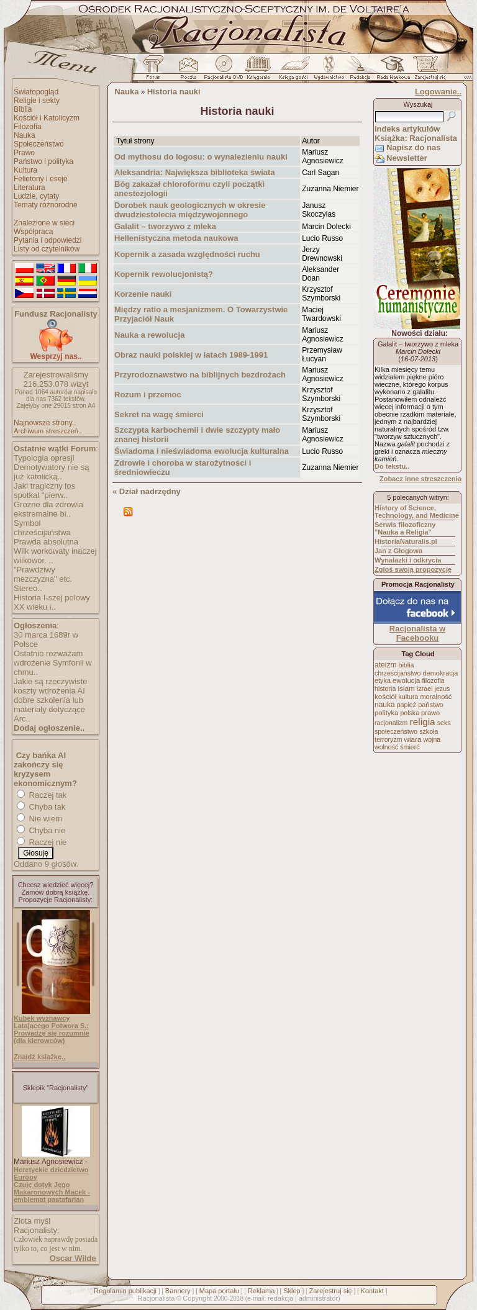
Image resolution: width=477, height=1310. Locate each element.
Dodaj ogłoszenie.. (49, 728)
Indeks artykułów (407, 128)
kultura (408, 696)
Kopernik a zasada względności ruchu (187, 254)
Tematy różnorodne (46, 205)
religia (422, 721)
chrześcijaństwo (397, 673)
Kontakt (372, 1290)
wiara (412, 739)
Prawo (24, 152)
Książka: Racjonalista (416, 138)
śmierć (409, 747)
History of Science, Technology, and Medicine (417, 511)
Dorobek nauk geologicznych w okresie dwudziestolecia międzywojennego (189, 210)
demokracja (440, 673)
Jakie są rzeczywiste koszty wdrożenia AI (50, 686)
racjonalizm (391, 722)
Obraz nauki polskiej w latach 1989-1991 (191, 354)
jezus (442, 688)
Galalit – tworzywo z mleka (165, 226)
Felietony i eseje (41, 178)
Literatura (29, 187)
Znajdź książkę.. (39, 1056)
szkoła (428, 731)
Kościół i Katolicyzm (47, 118)
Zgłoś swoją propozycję (413, 569)
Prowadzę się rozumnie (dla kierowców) (51, 1036)
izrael (425, 688)
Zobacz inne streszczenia (420, 478)
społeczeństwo (396, 731)
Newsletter (406, 158)
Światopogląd (36, 92)
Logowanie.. (438, 91)
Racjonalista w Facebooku (417, 633)
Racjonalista (156, 1298)
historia (385, 688)
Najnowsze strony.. (45, 422)
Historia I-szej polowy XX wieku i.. (52, 602)
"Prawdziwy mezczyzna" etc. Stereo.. (43, 579)
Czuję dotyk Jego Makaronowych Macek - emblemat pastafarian (52, 1192)
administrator (318, 1298)
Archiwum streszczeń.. (48, 431)
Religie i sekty (37, 100)
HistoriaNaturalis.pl (406, 541)
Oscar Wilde (73, 1258)
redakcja (281, 1298)
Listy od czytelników (47, 249)
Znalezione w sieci (44, 223)
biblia (406, 665)
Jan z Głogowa (398, 550)
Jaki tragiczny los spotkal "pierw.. (44, 490)
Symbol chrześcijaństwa (42, 527)
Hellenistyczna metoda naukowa (176, 238)
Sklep (292, 1290)
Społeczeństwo (39, 144)
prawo (430, 712)
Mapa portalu (219, 1290)
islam (406, 688)
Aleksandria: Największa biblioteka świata (194, 172)
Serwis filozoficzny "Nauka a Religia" (405, 528)
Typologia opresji (44, 458)
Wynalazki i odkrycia (408, 560)
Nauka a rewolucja (149, 335)
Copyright (197, 1298)
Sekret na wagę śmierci (159, 414)
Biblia (23, 109)
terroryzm (388, 739)
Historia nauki (174, 91)
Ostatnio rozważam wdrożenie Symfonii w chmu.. (53, 663)
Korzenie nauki (142, 294)
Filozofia (28, 126)
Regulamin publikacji (125, 1290)
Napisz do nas (413, 147)
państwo (430, 704)
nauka (385, 704)
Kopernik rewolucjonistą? (163, 274)
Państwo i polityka (43, 161)
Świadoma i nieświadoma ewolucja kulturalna (201, 451)
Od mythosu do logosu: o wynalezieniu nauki (201, 156)
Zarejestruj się (330, 1290)
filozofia (433, 680)
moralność (436, 696)
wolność (386, 747)
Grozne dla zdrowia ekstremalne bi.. (48, 509)
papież (406, 704)
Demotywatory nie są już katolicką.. (51, 472)
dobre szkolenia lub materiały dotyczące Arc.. (49, 709)
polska (409, 712)
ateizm (385, 665)
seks (444, 722)
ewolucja (406, 680)
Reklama (261, 1290)
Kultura (25, 170)
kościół (385, 696)
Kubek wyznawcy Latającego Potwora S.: (51, 1021)
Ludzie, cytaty (36, 196)
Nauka (24, 135)
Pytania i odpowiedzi (47, 240)
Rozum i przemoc (147, 394)
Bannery (178, 1290)
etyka (383, 680)
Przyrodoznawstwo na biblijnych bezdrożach (200, 374)
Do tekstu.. (392, 466)
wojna (432, 739)
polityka (386, 712)
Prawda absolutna (46, 541)
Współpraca (33, 231)
